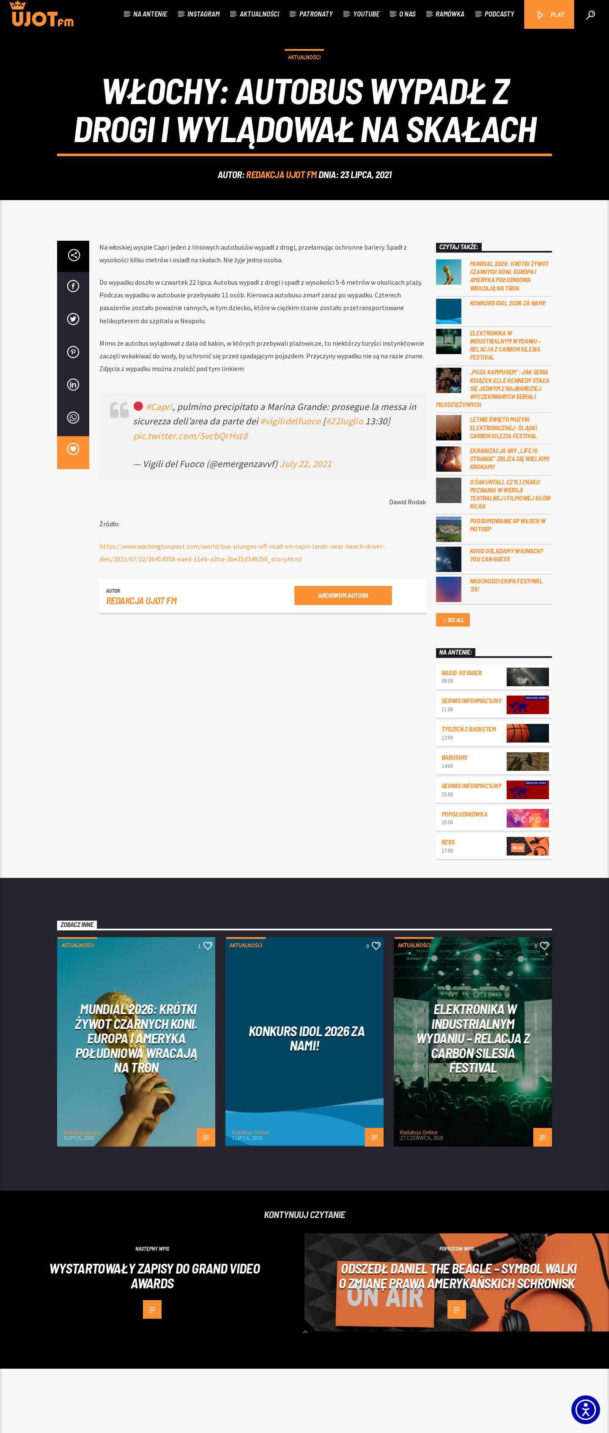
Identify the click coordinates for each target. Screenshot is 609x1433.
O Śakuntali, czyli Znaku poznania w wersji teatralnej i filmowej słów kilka (510, 558)
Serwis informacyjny (472, 765)
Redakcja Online (82, 1196)
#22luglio (344, 485)
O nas (407, 13)
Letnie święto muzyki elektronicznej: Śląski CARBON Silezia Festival (504, 491)
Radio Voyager (462, 737)
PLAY (550, 15)
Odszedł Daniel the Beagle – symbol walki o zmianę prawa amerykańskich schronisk (458, 1339)
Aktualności (259, 13)
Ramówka (450, 13)
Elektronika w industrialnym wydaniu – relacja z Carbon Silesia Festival (505, 409)
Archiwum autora (343, 659)
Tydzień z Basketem (469, 793)
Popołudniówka (465, 878)
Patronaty (316, 13)
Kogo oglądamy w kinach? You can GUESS (506, 619)
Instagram (203, 13)
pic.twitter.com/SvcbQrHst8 (190, 500)
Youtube (366, 13)
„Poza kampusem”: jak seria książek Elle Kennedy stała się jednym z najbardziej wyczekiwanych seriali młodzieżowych (493, 452)
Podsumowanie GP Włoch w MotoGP (508, 589)
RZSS (448, 906)
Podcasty (499, 13)
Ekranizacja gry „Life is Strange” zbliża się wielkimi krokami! (509, 523)
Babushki (454, 821)
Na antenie (150, 13)
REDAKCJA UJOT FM (281, 206)
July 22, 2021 (306, 528)
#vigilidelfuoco (290, 485)
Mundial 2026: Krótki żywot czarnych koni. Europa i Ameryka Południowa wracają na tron (509, 340)
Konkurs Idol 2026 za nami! (508, 367)
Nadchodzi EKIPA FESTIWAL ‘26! (506, 649)
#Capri (159, 471)
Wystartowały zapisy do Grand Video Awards (154, 1339)
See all (453, 685)
